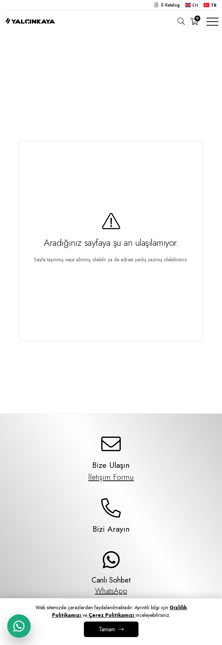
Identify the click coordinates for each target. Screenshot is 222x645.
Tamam (107, 629)
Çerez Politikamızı (111, 615)
